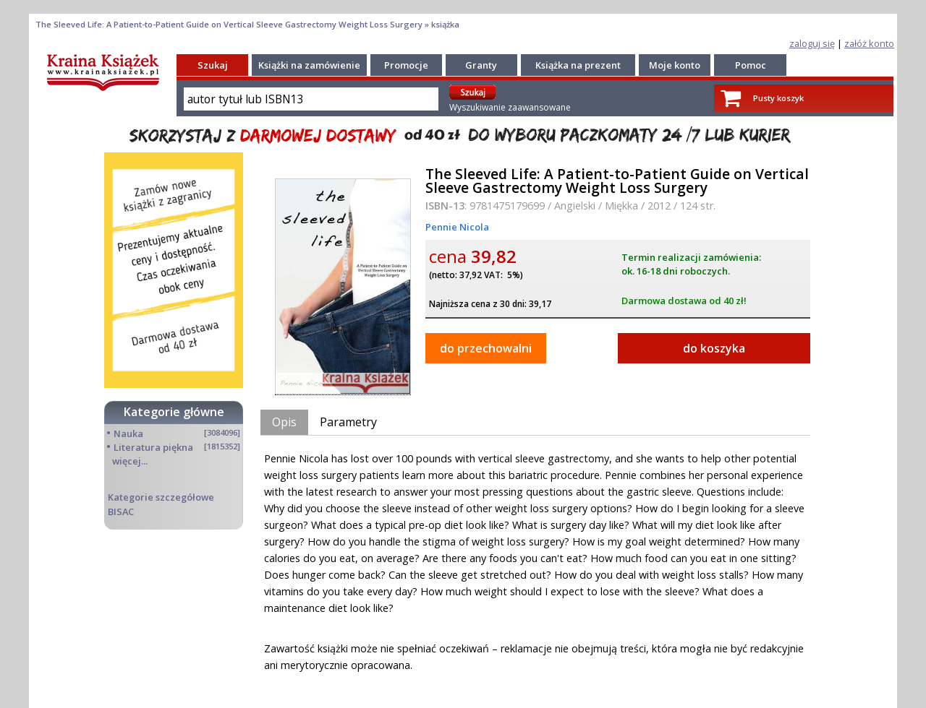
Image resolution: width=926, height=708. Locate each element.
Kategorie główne (174, 412)
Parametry (348, 422)
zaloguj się (812, 43)
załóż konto (869, 43)
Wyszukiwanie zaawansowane (510, 107)
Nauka (128, 433)
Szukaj (212, 65)
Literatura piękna (153, 447)
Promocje (406, 65)
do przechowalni (486, 348)
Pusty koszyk (778, 97)
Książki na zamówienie (309, 65)
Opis (284, 422)
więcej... (130, 460)
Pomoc (750, 65)
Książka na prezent (578, 65)
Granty (481, 65)
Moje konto (674, 65)
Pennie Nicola (457, 226)
